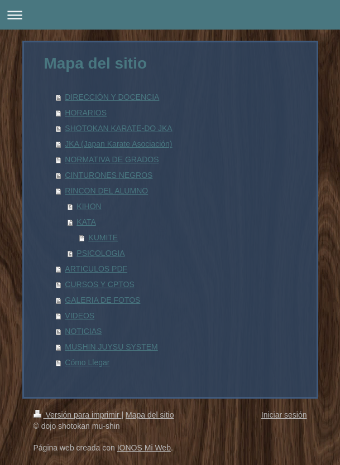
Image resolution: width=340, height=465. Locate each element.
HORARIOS (86, 112)
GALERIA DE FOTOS (102, 300)
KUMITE (103, 237)
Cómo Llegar (87, 362)
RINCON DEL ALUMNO (106, 190)
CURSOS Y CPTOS (99, 284)
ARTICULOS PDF (96, 268)
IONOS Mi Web (144, 447)
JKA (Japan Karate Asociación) (118, 143)
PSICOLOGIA (100, 253)
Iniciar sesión (284, 414)
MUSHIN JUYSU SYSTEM (111, 346)
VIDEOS (79, 315)
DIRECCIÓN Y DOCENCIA (112, 97)
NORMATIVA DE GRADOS (112, 159)
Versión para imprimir (77, 414)
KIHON (88, 206)
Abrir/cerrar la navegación (170, 15)
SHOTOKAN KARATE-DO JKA (118, 128)
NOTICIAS (83, 331)
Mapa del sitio (150, 414)
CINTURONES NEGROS (108, 175)
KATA (86, 221)
